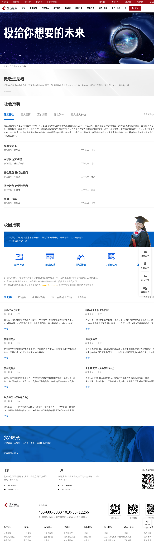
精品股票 (27, 537)
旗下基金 (57, 8)
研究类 (8, 297)
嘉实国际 (5, 2)
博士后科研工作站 (61, 297)
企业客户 (87, 540)
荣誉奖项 (7, 540)
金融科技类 (38, 297)
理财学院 (127, 540)
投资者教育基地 (52, 2)
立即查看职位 (10, 453)
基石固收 (27, 540)
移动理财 (102, 2)
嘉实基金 (9, 114)
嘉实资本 (16, 2)
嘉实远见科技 (78, 114)
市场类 (22, 297)
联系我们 (140, 2)
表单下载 (147, 537)
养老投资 (90, 8)
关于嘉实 (33, 8)
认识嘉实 (7, 533)
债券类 (46, 540)
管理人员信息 (9, 537)
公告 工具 (116, 8)
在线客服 (128, 2)
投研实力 (45, 8)
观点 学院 (103, 8)
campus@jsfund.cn (49, 285)
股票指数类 (48, 537)
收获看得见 (68, 533)
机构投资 (78, 8)
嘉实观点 (127, 537)
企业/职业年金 (109, 540)
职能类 (82, 297)
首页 (23, 8)
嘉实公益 (39, 2)
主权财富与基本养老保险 (114, 537)
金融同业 (87, 537)
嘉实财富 (28, 2)
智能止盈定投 (69, 540)
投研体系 (27, 533)
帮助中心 (115, 2)
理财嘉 (68, 8)
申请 (6, 329)
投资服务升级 (69, 537)
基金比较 (147, 540)
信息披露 (147, 533)
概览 (86, 533)
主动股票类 (48, 533)
